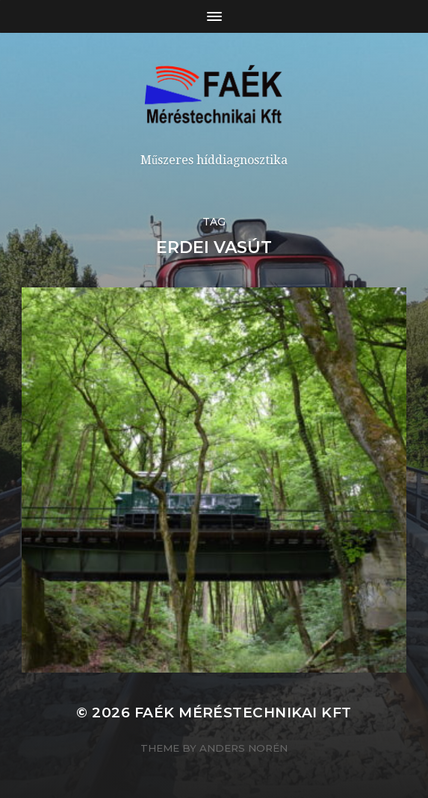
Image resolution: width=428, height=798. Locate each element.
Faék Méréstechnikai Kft (243, 712)
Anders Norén (243, 748)
